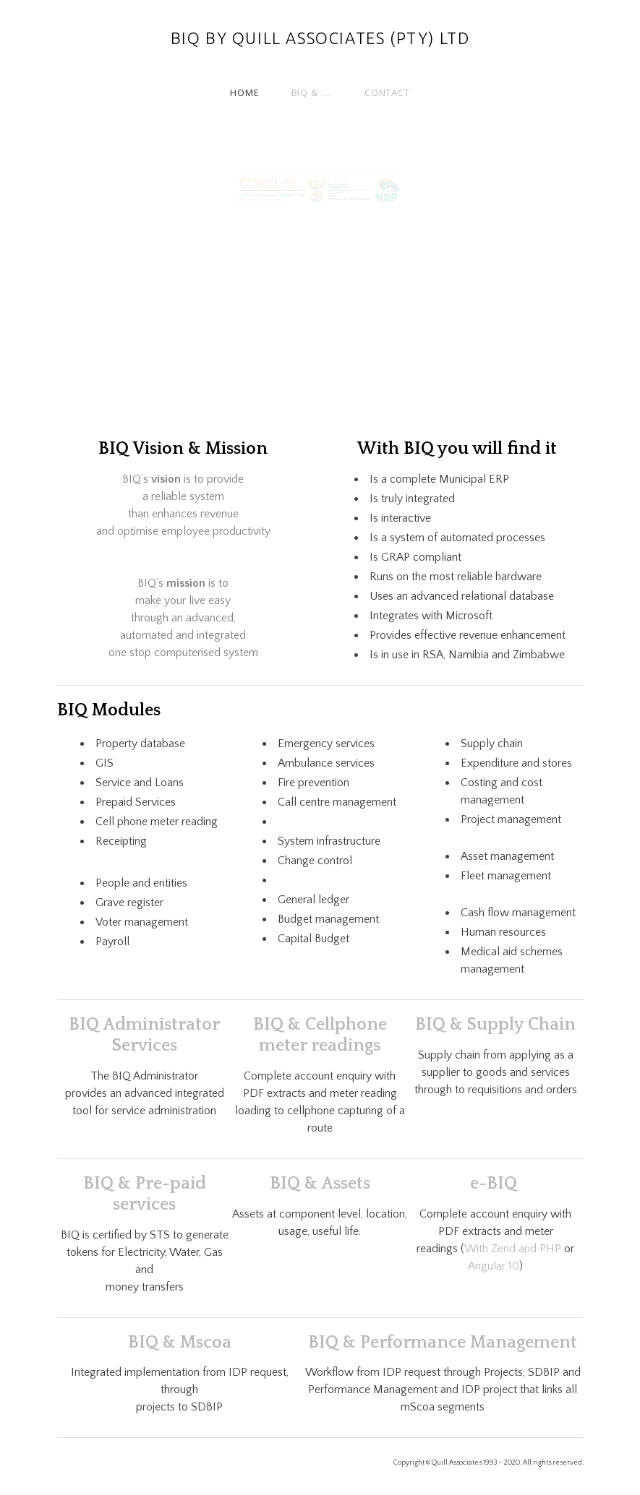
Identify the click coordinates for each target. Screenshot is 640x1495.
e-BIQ (495, 1183)
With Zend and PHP (512, 1248)
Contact (387, 92)
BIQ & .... (312, 92)
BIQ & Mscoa (179, 1342)
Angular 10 (493, 1265)
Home (245, 92)
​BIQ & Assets (320, 1183)
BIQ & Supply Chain (495, 1024)
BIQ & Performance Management (442, 1342)
